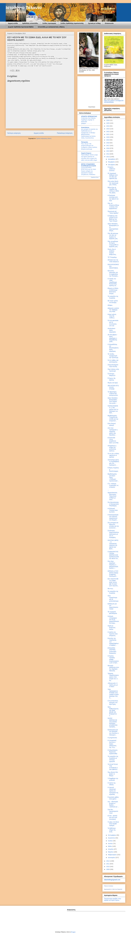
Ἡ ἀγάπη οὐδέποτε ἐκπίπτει (111, 168)
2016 (108, 148)
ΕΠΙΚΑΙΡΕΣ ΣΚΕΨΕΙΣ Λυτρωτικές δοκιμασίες (112, 650)
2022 (108, 131)
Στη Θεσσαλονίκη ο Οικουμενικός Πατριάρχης (113, 504)
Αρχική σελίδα (13, 23)
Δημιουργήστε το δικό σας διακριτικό (113, 889)
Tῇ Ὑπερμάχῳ (112, 257)
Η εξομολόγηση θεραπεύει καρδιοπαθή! (112, 751)
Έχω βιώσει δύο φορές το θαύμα (113, 773)
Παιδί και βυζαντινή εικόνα (111, 627)
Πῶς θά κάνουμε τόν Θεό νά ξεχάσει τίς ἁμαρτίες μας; (113, 236)
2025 (108, 123)
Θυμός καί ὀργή (113, 383)
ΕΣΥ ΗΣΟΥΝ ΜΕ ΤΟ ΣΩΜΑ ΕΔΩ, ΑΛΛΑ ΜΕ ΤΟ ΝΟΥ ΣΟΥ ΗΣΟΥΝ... (113, 582)
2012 (108, 861)
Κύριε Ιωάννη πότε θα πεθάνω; (112, 316)
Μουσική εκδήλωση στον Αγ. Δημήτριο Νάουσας (113, 668)
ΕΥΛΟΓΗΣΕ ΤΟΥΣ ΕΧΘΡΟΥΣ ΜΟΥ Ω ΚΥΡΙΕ (113, 440)
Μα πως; (110, 588)
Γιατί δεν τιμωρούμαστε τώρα (113, 811)
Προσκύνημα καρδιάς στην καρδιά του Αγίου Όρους (112, 899)
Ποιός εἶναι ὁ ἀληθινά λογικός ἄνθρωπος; (112, 251)
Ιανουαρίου (111, 857)
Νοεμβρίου (111, 162)
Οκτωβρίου (111, 164)
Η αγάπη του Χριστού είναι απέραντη (112, 633)
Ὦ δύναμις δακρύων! (111, 374)
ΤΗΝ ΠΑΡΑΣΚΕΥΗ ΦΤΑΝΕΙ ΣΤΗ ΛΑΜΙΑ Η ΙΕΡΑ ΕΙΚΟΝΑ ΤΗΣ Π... (113, 694)
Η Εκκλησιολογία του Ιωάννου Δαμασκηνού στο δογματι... (113, 517)
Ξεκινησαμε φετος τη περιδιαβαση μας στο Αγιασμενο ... (113, 462)
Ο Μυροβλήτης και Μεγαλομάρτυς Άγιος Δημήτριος (113, 348)
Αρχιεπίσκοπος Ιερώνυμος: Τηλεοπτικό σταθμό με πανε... (112, 496)
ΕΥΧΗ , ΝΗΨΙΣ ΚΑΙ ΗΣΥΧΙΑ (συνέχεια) (112, 817)
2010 (108, 866)
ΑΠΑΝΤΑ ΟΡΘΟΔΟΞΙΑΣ (89, 116)
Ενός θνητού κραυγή (112, 424)
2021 (108, 134)
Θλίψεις (110, 305)
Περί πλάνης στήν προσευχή (113, 370)
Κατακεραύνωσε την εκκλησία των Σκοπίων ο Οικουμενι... (113, 732)
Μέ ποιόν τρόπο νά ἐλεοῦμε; (113, 301)
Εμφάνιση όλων (95, 177)
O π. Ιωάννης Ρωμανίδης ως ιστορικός (113, 485)
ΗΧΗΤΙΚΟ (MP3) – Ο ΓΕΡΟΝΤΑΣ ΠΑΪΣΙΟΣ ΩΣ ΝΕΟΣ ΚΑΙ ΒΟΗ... (113, 544)
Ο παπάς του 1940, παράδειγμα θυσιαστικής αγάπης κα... (112, 282)
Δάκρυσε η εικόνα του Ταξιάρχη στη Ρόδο (113, 309)
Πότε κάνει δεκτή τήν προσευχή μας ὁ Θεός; (113, 183)
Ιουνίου (110, 843)
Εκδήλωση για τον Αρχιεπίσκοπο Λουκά (113, 606)
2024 (108, 126)
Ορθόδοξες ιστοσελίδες (30, 23)
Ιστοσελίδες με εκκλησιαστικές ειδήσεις (51, 27)
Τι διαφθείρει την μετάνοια (113, 779)
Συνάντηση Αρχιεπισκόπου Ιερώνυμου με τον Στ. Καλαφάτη (113, 534)
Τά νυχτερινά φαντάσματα (112, 612)
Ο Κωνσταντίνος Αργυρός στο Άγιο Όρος (113, 702)
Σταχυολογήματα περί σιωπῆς (113, 365)
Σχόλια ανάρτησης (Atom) (43, 138)
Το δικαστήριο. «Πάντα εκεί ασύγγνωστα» (113, 393)
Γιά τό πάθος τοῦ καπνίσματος (113, 361)
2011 (108, 864)
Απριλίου (111, 849)
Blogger (73, 932)
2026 (108, 120)
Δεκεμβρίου (112, 159)
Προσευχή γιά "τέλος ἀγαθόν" (113, 212)
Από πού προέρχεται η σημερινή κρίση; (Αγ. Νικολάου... (112, 431)
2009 (108, 869)
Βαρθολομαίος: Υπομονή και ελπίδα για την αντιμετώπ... (113, 418)
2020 (108, 137)
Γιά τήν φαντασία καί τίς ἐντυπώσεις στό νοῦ (113, 323)
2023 (108, 129)
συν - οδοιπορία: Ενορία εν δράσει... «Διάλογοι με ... (113, 804)
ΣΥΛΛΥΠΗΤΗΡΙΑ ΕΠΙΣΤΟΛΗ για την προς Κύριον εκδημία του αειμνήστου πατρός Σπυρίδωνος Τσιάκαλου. (88, 171)
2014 (108, 154)
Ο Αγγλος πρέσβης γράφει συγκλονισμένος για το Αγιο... (113, 659)
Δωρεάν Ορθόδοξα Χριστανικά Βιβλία (20, 27)
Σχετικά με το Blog (94, 23)
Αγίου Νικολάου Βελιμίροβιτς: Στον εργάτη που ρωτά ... (112, 400)
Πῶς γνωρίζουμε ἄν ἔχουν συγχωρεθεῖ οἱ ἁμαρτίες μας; (113, 244)
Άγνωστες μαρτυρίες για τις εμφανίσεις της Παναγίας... (113, 273)
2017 (108, 145)
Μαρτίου (111, 852)
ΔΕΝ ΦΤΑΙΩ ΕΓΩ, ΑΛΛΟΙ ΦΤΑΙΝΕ (113, 387)
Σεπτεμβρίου (112, 835)
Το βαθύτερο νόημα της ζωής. (112, 829)
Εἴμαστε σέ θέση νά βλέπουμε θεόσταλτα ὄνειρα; (113, 290)
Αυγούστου (111, 838)
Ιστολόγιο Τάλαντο (24, 7)
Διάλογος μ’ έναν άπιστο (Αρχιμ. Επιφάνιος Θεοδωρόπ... (113, 573)
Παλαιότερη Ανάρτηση (64, 133)
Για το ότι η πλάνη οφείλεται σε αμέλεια (113, 455)
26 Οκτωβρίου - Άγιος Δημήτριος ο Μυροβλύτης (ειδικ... (113, 338)
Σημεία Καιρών (86, 153)
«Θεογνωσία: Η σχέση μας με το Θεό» (113, 684)
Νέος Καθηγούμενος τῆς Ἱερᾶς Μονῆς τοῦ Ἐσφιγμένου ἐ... (113, 711)
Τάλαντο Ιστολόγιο (108, 886)
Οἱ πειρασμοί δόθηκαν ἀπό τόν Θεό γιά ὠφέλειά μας (113, 176)
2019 (108, 140)
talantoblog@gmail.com (112, 880)
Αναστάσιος (85, 127)
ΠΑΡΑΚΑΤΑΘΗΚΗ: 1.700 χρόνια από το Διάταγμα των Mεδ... (113, 409)
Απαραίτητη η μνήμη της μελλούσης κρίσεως (112, 448)
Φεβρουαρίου (112, 854)
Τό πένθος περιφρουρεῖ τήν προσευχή (113, 355)
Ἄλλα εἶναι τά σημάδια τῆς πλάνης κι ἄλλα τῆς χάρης (113, 190)
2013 (108, 156)
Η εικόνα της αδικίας (112, 783)
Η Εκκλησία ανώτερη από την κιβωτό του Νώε (113, 198)
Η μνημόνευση (112, 737)
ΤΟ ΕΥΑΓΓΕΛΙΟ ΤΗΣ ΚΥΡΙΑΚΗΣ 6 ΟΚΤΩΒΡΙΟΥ (113, 766)
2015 (108, 151)
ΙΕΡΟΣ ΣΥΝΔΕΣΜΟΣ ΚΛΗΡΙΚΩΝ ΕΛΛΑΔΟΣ (88, 165)
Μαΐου (110, 846)
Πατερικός (84, 142)
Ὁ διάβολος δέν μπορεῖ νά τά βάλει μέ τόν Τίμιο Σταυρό (112, 218)
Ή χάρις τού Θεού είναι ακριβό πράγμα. (113, 823)
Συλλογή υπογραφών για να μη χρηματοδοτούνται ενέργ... (113, 619)
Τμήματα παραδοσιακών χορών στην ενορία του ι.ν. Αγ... (113, 677)
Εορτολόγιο (91, 107)
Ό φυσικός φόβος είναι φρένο (113, 798)
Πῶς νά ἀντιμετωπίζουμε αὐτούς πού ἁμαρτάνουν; (113, 206)
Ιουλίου (110, 841)
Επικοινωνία (109, 23)
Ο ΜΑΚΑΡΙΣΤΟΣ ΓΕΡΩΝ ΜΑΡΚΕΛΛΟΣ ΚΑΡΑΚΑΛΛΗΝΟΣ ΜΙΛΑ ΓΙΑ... (113, 555)
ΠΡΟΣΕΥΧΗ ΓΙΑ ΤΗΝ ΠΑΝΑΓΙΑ (113, 261)
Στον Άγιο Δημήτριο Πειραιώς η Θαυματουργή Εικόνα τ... (113, 564)
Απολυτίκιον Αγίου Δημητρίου (112, 330)
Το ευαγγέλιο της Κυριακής (113, 297)
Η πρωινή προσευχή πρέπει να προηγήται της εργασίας (113, 791)
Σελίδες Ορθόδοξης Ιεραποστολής (72, 23)
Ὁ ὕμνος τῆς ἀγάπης (111, 379)
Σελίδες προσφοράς (49, 23)
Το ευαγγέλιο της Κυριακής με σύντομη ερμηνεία (113, 759)
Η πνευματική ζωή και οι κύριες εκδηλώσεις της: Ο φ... (112, 744)
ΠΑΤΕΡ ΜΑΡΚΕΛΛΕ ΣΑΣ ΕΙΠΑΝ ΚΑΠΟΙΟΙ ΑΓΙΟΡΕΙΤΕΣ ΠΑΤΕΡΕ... (112, 723)
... (108, 490)
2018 (108, 143)
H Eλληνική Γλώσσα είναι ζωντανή (113, 510)
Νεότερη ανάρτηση (14, 133)
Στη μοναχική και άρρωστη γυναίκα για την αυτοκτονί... (113, 525)
